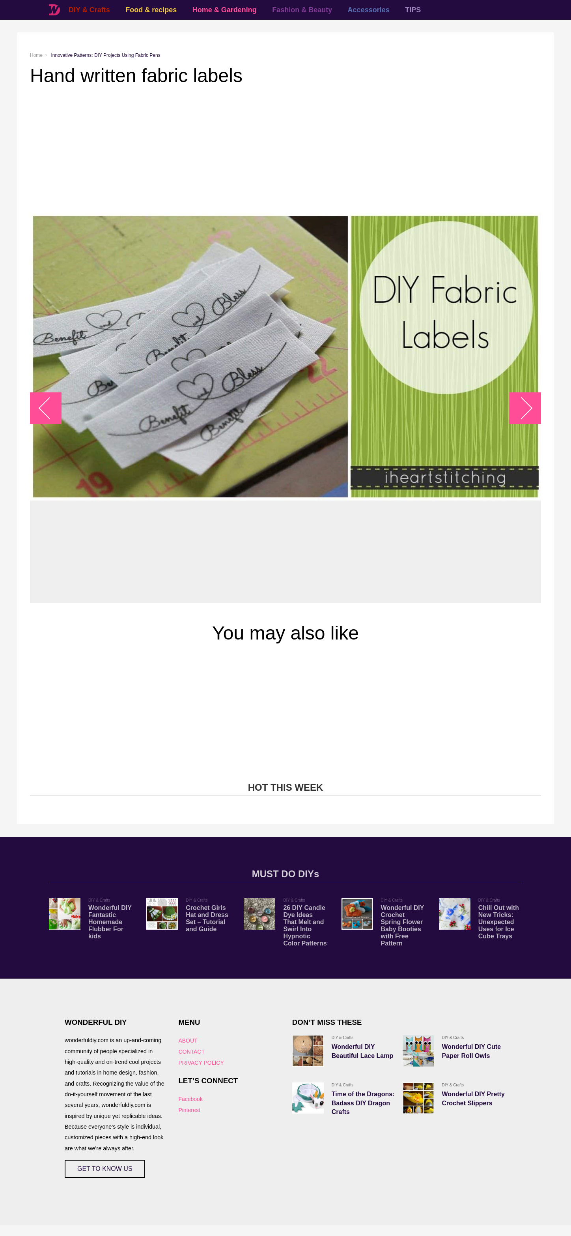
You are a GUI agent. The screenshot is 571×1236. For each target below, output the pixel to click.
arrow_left (50, 408)
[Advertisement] (266, 149)
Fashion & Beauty (302, 10)
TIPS (413, 10)
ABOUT (187, 1040)
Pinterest (189, 1110)
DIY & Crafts (89, 10)
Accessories (369, 10)
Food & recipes (151, 10)
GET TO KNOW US (104, 1168)
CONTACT (191, 1051)
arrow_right (521, 408)
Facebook (190, 1099)
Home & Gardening (224, 10)
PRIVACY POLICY (201, 1063)
